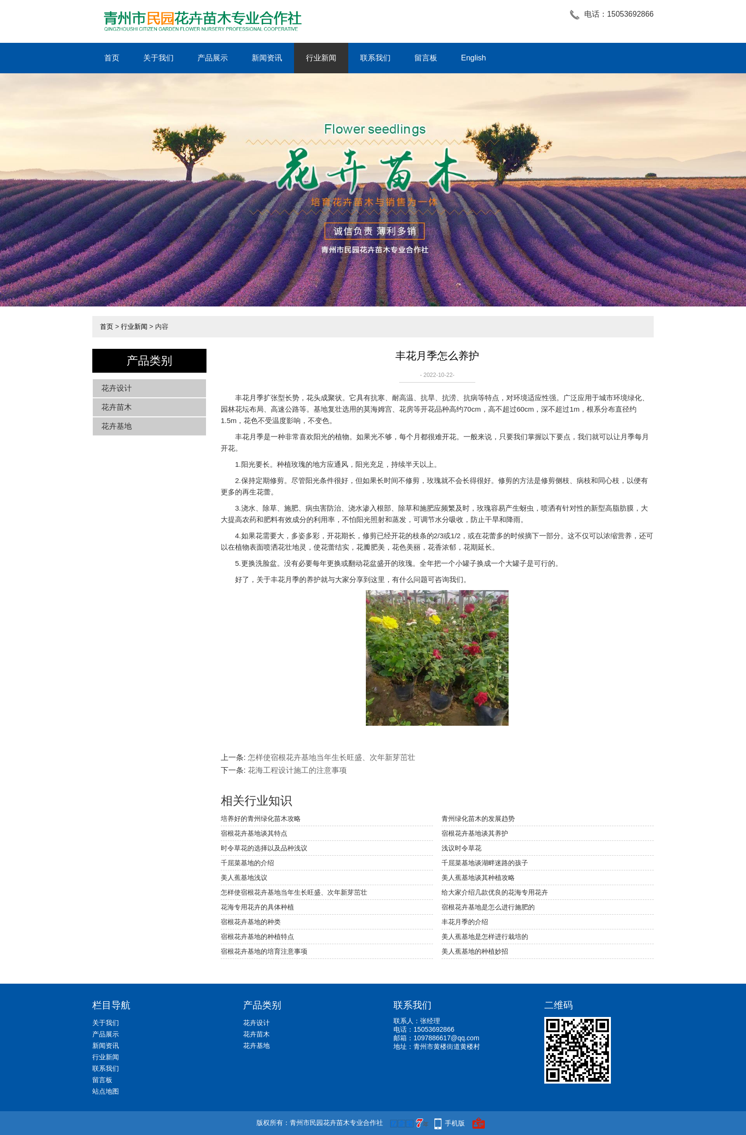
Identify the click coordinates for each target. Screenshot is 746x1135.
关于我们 (158, 58)
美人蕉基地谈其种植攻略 (478, 877)
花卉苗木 (116, 407)
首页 (111, 58)
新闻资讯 (267, 58)
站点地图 (105, 1091)
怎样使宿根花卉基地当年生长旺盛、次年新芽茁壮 (331, 757)
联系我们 (375, 58)
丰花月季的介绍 (465, 922)
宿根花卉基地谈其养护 (475, 833)
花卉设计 (116, 388)
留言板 (425, 58)
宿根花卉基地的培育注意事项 (264, 951)
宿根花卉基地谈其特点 (254, 833)
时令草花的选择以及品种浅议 (264, 848)
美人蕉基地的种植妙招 (475, 951)
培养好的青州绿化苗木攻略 (261, 818)
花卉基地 (116, 426)
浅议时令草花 (461, 848)
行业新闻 (321, 58)
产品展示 (212, 58)
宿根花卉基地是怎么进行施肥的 (488, 907)
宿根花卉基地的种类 (251, 922)
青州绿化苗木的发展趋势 (478, 818)
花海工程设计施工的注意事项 (297, 770)
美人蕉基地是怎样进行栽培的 (485, 936)
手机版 (455, 1123)
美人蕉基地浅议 (244, 877)
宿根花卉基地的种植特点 (257, 936)
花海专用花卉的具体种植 (257, 907)
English (473, 58)
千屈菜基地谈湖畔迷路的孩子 (485, 863)
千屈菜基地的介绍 (247, 863)
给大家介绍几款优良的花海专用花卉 (495, 892)
